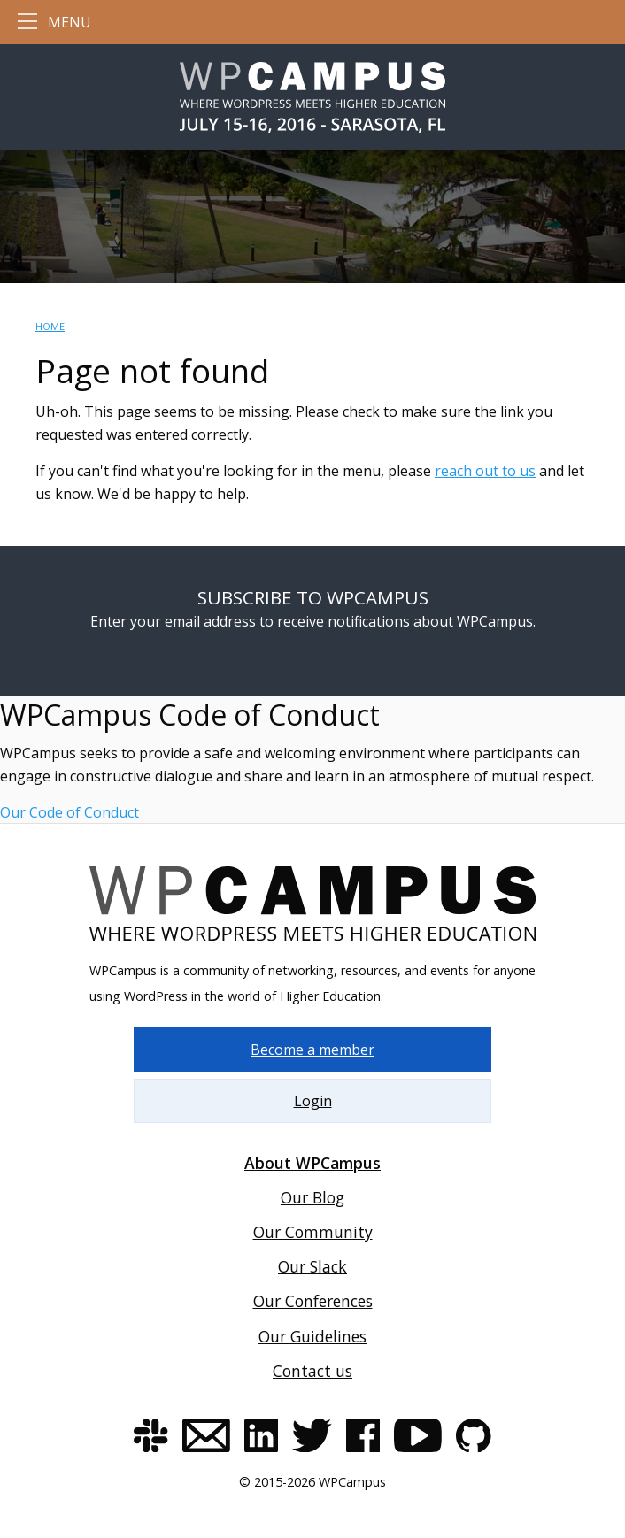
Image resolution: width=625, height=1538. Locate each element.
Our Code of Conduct (69, 812)
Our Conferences (313, 1300)
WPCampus (352, 1481)
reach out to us (485, 471)
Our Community (313, 1231)
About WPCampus (312, 1162)
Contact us (312, 1370)
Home (50, 326)
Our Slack (312, 1266)
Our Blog (312, 1197)
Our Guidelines (312, 1336)
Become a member (312, 1049)
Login (313, 1101)
